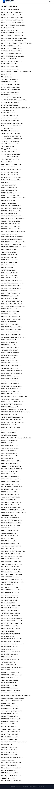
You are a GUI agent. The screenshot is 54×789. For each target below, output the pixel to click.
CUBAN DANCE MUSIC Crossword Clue (11, 371)
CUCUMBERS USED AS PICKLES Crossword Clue (14, 742)
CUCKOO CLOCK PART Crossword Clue (11, 711)
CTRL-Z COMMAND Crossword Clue (10, 157)
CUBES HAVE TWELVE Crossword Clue (11, 556)
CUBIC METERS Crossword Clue (9, 597)
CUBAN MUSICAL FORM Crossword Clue (12, 401)
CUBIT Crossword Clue (7, 657)
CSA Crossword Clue (6, 77)
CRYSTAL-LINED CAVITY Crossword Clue (12, 12)
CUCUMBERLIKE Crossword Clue (10, 737)
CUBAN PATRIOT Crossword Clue (10, 407)
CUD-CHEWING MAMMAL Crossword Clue (12, 757)
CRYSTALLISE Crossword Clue (9, 59)
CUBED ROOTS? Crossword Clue (10, 543)
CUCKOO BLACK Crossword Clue (10, 708)
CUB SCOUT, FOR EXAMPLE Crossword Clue (13, 231)
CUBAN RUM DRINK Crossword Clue (11, 420)
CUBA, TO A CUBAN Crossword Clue (11, 329)
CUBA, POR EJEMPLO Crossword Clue (11, 327)
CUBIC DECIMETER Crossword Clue (10, 590)
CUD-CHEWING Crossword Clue (9, 755)
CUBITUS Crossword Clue (8, 662)
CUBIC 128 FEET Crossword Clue (10, 587)
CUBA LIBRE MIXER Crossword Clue (11, 288)
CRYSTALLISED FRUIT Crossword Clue (11, 61)
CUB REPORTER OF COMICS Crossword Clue (13, 198)
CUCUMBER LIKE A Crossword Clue (10, 729)
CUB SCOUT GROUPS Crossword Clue (11, 211)
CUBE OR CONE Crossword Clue (10, 494)
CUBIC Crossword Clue (7, 585)
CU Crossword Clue (6, 162)
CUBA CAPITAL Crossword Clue (9, 273)
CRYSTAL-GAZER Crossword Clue (10, 10)
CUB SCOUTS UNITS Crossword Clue (11, 244)
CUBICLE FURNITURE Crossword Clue (11, 623)
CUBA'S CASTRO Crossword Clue (10, 311)
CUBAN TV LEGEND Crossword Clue (11, 430)
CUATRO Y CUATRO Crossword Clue (11, 180)
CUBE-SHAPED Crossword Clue (9, 536)
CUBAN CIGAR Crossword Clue (9, 355)
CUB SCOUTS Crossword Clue (9, 234)
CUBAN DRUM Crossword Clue (9, 378)
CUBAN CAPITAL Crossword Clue (10, 347)
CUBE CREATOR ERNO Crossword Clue (11, 466)
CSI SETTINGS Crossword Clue (9, 115)
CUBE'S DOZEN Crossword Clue (9, 530)
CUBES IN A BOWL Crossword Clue (10, 559)
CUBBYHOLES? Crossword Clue (9, 456)
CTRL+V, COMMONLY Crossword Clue (11, 138)
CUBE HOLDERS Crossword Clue (10, 481)
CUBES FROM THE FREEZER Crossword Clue (13, 551)
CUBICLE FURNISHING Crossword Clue (11, 618)
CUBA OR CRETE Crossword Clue (10, 298)
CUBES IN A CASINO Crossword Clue (11, 561)
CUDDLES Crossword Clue (8, 778)
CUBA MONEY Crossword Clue (9, 291)
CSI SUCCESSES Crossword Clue (9, 118)
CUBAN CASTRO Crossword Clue (10, 352)
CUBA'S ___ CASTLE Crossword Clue (10, 319)
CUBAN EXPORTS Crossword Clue (10, 383)
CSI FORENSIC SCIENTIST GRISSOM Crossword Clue (15, 108)
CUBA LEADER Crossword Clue (9, 278)
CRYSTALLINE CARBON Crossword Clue (12, 35)
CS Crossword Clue (6, 74)
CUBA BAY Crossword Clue (8, 270)
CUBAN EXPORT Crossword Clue (10, 381)
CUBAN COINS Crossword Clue (9, 363)
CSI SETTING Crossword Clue (9, 113)
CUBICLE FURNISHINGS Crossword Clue (12, 621)
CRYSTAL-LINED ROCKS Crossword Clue (12, 17)
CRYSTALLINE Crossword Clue (9, 30)
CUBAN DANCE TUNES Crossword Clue (11, 373)
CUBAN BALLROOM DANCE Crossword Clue (13, 337)
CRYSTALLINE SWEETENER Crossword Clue (12, 56)
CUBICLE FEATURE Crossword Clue (10, 605)
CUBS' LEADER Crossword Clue (9, 688)
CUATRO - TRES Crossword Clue (9, 172)
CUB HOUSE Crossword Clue (9, 187)
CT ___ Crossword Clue (7, 128)
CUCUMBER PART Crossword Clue (10, 732)
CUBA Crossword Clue (7, 267)
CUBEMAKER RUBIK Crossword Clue (11, 546)
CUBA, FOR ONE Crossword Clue (10, 324)
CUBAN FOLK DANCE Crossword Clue (11, 386)
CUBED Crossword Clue (7, 538)
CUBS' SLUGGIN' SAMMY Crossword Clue (12, 698)
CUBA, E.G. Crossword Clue (8, 322)
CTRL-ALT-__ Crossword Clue (9, 151)
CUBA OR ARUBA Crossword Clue (10, 296)
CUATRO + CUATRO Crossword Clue (11, 169)
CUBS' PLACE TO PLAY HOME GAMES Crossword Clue (15, 695)
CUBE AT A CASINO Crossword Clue (10, 461)
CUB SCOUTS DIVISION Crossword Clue (12, 236)
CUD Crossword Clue (6, 744)
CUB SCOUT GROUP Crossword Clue (11, 208)
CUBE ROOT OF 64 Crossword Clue (10, 507)
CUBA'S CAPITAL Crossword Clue (10, 309)
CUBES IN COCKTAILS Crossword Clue (11, 574)
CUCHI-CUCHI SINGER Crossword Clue (11, 701)
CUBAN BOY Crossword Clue (9, 345)
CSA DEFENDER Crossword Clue (9, 79)
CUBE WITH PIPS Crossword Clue (10, 528)
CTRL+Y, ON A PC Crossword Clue (10, 144)
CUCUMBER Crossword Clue (8, 726)
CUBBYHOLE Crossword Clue (9, 453)
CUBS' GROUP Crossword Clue (9, 680)
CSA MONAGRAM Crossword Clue (10, 87)
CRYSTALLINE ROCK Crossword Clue (11, 46)
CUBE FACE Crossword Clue (8, 474)
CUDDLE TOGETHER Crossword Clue (11, 762)
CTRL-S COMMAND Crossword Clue (10, 154)
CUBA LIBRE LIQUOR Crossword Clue (11, 285)
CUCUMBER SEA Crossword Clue (10, 734)
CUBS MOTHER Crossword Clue (9, 670)
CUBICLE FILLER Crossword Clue (10, 608)
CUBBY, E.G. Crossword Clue (8, 450)
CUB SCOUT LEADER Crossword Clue (11, 213)
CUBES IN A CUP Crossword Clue (10, 566)
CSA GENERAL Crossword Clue (9, 82)
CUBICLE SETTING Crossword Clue (10, 628)
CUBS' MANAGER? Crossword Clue (10, 690)
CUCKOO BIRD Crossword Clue (9, 706)
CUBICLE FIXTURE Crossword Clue (10, 613)
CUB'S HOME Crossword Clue (9, 257)
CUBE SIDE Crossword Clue (8, 515)
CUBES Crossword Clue (7, 548)
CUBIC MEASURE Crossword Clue (10, 592)
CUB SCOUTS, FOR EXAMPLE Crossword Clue (13, 247)
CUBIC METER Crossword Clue (9, 595)
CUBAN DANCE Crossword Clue (9, 368)
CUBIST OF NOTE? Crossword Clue (10, 652)
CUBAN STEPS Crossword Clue (9, 425)
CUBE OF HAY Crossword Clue (9, 492)
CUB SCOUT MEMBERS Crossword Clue (12, 216)
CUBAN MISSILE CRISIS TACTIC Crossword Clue (14, 396)
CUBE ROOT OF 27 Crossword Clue (10, 505)
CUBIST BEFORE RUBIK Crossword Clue (12, 639)
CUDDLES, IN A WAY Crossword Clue (11, 780)
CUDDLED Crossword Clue (8, 770)
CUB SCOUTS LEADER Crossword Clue (11, 239)
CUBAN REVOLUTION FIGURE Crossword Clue (13, 409)
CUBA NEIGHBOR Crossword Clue (10, 293)
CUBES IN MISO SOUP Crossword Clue (11, 579)
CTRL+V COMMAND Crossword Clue (11, 136)
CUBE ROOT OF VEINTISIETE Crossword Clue (13, 510)
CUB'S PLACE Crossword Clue (9, 262)
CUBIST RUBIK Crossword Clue (9, 654)
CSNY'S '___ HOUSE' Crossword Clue (11, 126)
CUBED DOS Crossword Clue (9, 541)
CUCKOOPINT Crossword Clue (9, 721)
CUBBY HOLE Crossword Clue (9, 445)
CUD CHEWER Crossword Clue (9, 750)
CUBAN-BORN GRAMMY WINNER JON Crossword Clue (16, 438)
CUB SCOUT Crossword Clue (8, 203)
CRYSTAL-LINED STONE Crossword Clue (12, 20)
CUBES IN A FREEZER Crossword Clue (11, 572)
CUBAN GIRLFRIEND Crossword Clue (11, 389)
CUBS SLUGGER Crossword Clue (10, 672)
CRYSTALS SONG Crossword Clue (10, 69)
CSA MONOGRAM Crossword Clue (10, 89)
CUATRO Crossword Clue (7, 167)
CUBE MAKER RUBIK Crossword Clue (11, 489)
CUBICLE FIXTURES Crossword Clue (10, 615)
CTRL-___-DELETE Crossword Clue (10, 159)
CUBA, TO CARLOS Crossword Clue (10, 332)
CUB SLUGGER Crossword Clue (9, 249)
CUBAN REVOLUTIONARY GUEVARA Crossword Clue (15, 412)
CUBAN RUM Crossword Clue (9, 414)
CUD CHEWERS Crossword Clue (9, 752)
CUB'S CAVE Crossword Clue (8, 252)
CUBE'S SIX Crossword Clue (8, 533)
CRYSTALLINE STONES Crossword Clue (11, 53)
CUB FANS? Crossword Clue (8, 185)
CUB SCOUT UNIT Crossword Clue (10, 226)
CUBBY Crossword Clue (7, 443)
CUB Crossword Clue (6, 182)
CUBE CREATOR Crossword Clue (10, 463)
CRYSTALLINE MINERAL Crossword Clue (12, 40)
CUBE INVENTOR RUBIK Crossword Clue (12, 487)
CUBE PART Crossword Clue (8, 499)
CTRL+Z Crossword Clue (7, 146)
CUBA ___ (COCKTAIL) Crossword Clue (11, 303)
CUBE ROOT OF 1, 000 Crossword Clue (11, 502)
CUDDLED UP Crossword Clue (9, 773)
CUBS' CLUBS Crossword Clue (9, 677)
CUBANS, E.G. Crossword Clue (9, 440)
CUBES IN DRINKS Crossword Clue (10, 577)
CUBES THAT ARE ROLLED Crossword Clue (12, 582)
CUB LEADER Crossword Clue (9, 190)
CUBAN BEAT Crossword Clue (9, 340)
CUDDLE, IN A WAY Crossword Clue (10, 768)
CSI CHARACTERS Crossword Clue (10, 102)
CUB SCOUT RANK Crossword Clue (10, 224)
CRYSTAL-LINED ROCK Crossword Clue (11, 15)
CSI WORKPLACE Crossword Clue (10, 120)
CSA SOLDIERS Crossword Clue (9, 95)
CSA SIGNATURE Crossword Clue (10, 92)
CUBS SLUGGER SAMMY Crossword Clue (12, 675)
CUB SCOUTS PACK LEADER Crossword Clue (13, 242)
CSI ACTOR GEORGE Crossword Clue (11, 97)
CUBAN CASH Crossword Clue (9, 350)
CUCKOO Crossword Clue (8, 703)
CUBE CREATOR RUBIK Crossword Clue (11, 469)
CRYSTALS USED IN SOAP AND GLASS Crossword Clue (16, 71)
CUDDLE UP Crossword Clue (8, 765)
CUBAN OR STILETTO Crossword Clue (11, 404)
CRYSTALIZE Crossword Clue (8, 28)
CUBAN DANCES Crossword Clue (10, 376)
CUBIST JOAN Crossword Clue (9, 646)
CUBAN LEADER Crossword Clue (10, 391)
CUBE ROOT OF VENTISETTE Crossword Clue (13, 512)
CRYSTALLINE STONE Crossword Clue (11, 51)
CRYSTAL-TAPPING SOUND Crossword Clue (13, 25)
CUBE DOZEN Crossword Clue (9, 471)
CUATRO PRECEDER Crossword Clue (11, 177)
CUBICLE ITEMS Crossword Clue (10, 626)
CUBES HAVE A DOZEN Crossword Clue (11, 554)
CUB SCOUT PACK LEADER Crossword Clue (12, 218)
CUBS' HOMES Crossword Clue (9, 685)
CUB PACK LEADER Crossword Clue (10, 193)
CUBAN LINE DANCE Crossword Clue (11, 394)
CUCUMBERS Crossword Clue (9, 739)
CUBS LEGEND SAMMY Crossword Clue (12, 667)
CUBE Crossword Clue (7, 458)
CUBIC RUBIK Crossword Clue (9, 600)
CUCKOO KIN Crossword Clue (9, 713)
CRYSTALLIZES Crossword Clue (9, 66)
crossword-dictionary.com (29, 786)
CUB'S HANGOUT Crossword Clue (10, 254)
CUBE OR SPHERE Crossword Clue (10, 497)
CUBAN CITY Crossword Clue (9, 358)
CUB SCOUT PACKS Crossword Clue (10, 221)
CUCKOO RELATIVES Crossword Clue (11, 719)
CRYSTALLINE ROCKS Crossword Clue (11, 48)
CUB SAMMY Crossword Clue (9, 200)
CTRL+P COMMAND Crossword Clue (11, 133)
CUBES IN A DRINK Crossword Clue (10, 569)
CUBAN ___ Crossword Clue (8, 432)
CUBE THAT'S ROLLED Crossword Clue (11, 520)
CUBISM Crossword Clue (7, 631)
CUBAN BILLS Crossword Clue (9, 342)
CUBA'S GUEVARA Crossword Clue (10, 316)
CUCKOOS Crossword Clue (8, 724)
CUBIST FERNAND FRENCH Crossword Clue (13, 644)
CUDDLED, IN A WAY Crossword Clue (11, 775)
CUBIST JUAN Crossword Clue (9, 649)
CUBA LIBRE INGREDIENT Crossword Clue (12, 283)
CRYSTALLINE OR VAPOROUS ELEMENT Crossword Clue (16, 43)
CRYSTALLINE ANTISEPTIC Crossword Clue (12, 33)
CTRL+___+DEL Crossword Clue (9, 149)
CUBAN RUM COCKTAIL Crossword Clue (12, 417)
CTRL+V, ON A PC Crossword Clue (10, 141)
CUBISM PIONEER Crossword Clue (10, 634)
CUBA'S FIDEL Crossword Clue (9, 314)
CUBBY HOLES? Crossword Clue (9, 448)
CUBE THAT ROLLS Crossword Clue (10, 517)
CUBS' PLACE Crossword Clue (9, 693)
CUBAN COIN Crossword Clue (9, 360)
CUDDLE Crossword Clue (8, 760)
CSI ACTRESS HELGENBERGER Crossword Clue (13, 100)
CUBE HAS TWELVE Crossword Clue (10, 479)
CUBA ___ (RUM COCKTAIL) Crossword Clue (13, 306)
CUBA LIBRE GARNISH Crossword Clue (11, 280)
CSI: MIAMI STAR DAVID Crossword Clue (12, 123)
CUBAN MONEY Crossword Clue (10, 399)
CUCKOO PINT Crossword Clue (9, 716)
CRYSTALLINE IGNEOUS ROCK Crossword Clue (14, 38)
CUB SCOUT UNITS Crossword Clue (10, 229)
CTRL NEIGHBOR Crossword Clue (10, 131)
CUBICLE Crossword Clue (8, 603)
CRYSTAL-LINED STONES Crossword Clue (12, 22)
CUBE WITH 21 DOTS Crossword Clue (11, 523)
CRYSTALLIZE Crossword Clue (9, 64)
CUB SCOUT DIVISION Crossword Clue (11, 206)
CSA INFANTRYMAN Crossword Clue (11, 84)
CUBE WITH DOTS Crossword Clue (10, 525)
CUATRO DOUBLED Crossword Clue (11, 175)
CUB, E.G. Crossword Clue (8, 265)
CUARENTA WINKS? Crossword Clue (11, 164)
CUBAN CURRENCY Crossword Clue (10, 365)
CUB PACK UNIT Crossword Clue (10, 195)
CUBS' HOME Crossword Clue (9, 683)
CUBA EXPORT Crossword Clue (9, 275)
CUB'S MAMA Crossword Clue (9, 260)
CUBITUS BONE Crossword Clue (10, 664)
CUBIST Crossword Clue (7, 636)
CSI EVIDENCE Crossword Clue (9, 105)
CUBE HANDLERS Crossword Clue (10, 476)
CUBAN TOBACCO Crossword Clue (10, 427)
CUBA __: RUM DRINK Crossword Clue (11, 301)
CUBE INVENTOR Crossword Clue (10, 484)
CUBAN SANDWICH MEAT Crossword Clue (12, 422)
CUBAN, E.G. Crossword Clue (9, 435)
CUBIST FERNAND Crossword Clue (10, 641)
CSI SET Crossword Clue (7, 110)
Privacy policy (40, 786)
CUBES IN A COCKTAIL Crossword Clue (11, 564)
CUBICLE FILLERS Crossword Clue (10, 610)
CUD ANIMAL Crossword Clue (9, 747)
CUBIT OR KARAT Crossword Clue (10, 659)
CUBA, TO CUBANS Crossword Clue (10, 334)
